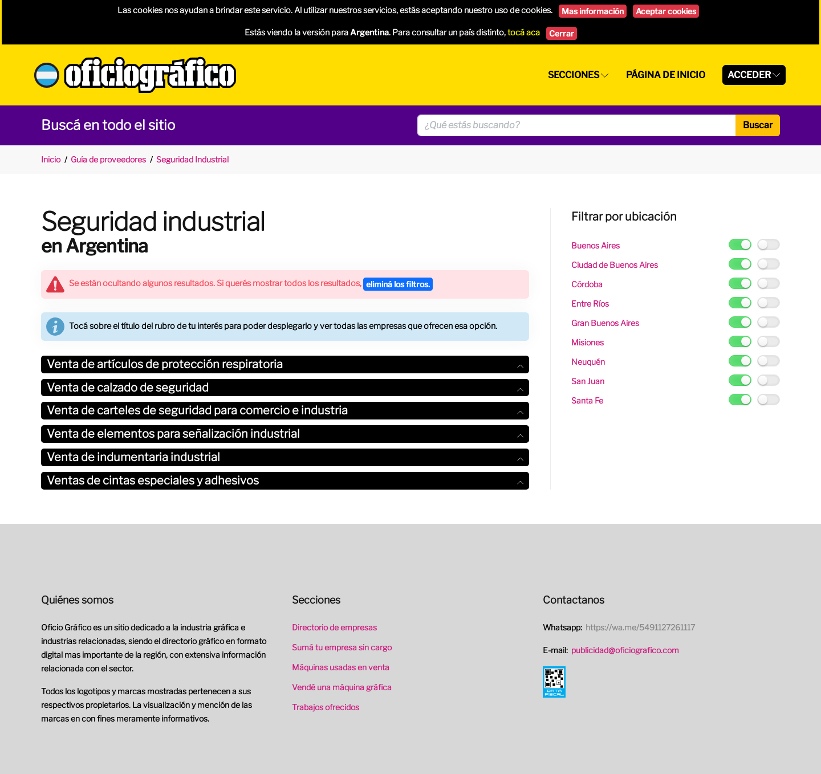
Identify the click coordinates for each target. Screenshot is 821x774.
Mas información (593, 11)
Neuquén (588, 361)
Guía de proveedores (108, 159)
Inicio (50, 159)
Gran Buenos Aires (605, 323)
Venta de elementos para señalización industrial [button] (285, 434)
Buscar (758, 125)
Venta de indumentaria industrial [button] (285, 457)
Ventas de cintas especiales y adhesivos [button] (285, 480)
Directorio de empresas (334, 627)
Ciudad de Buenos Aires (614, 265)
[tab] (285, 364)
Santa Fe (587, 400)
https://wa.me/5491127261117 (640, 627)
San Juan (587, 381)
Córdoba (587, 284)
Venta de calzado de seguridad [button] (285, 387)
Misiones (587, 342)
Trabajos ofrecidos (325, 707)
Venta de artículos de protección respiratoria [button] (285, 364)
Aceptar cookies (666, 11)
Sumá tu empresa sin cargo (342, 647)
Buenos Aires (595, 245)
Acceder (749, 75)
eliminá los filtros (398, 284)
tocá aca (523, 32)
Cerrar (561, 33)
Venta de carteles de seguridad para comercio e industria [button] (285, 410)
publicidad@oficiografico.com (625, 650)
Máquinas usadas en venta (340, 667)
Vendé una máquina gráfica (342, 687)
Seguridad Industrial (192, 159)
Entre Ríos (590, 303)
